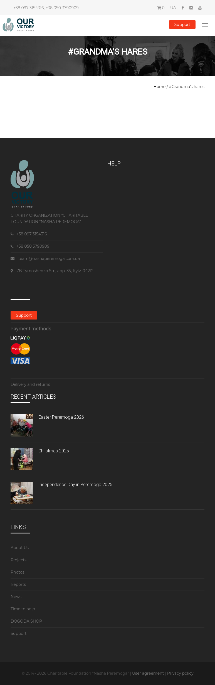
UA (173, 7)
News (16, 596)
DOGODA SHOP (26, 621)
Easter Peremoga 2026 (61, 417)
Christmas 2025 (53, 451)
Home (159, 86)
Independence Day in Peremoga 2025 (75, 484)
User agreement (148, 673)
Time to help (23, 608)
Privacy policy (180, 673)
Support (182, 24)
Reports (18, 584)
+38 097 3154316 (28, 7)
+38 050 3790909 (62, 7)
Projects (18, 559)
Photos (17, 572)
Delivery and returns (30, 384)
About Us (20, 547)
